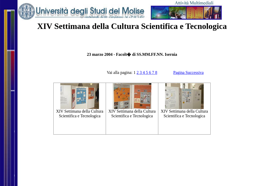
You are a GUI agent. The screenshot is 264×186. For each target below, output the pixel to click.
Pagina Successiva (188, 72)
